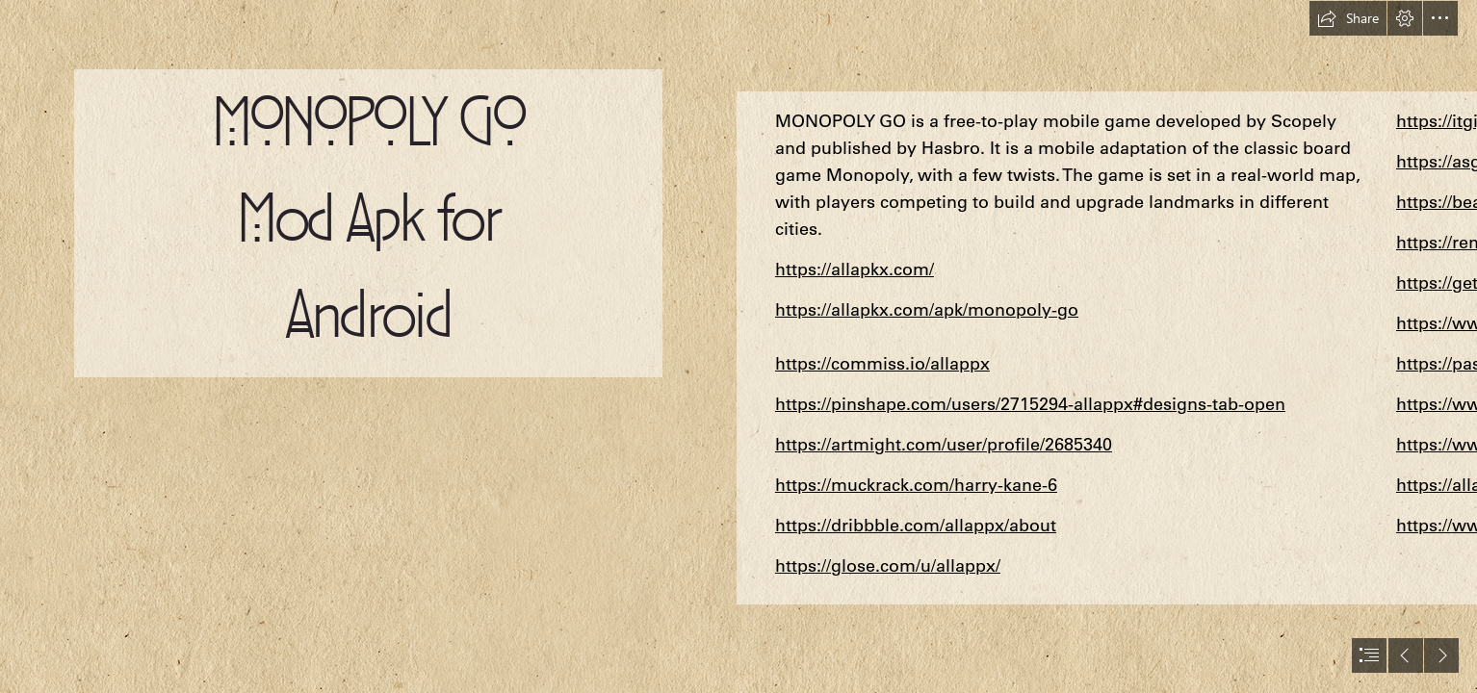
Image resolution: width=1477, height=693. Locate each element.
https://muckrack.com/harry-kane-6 (916, 485)
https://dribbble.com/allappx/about (915, 525)
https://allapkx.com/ (854, 269)
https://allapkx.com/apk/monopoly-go (926, 309)
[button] (1347, 18)
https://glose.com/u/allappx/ (887, 565)
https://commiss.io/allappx (882, 363)
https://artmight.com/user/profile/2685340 (943, 444)
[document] (738, 346)
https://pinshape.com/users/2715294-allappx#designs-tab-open (1030, 404)
